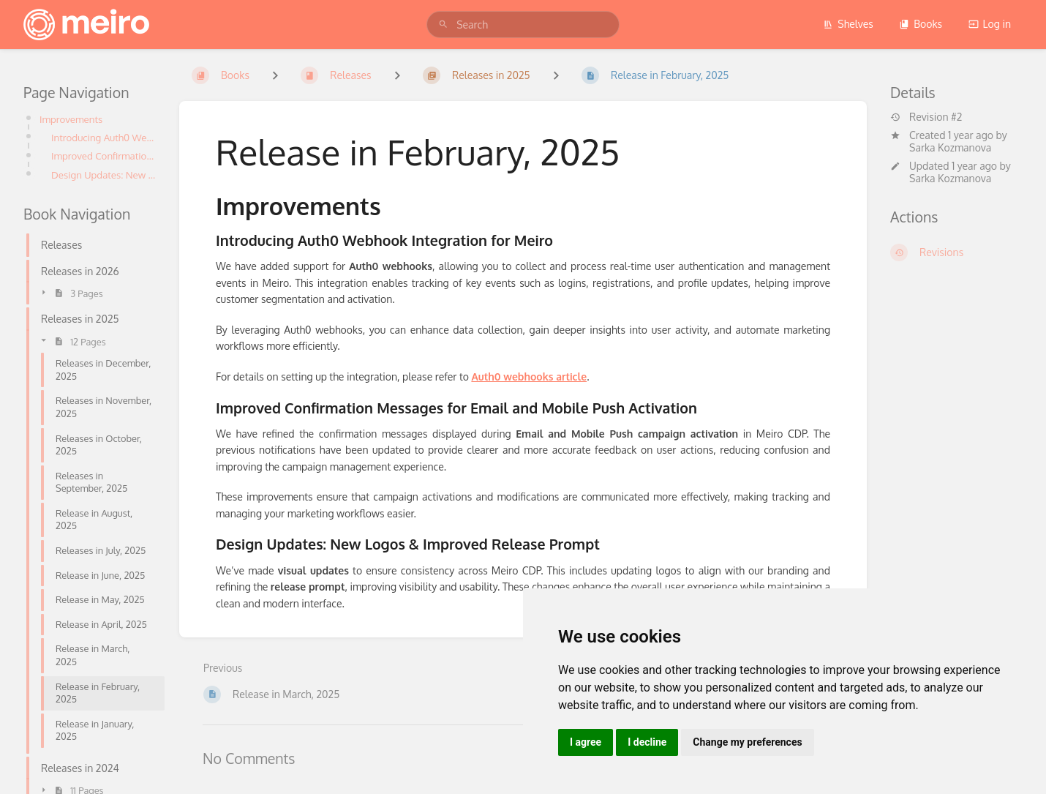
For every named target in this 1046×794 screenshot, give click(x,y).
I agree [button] (585, 742)
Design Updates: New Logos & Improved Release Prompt (103, 174)
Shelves (848, 24)
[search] (523, 24)
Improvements (73, 119)
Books (920, 24)
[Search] (443, 24)
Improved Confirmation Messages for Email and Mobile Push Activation (103, 155)
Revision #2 (926, 117)
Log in (989, 24)
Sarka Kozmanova (950, 147)
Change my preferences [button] (747, 742)
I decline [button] (647, 742)
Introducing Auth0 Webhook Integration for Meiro (103, 137)
